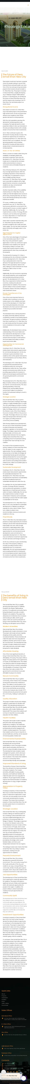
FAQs (3, 1001)
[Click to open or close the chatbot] (23, 1078)
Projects (4, 995)
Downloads (5, 1005)
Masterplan (5, 997)
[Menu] (27, 5)
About (3, 994)
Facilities (4, 999)
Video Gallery (5, 1003)
